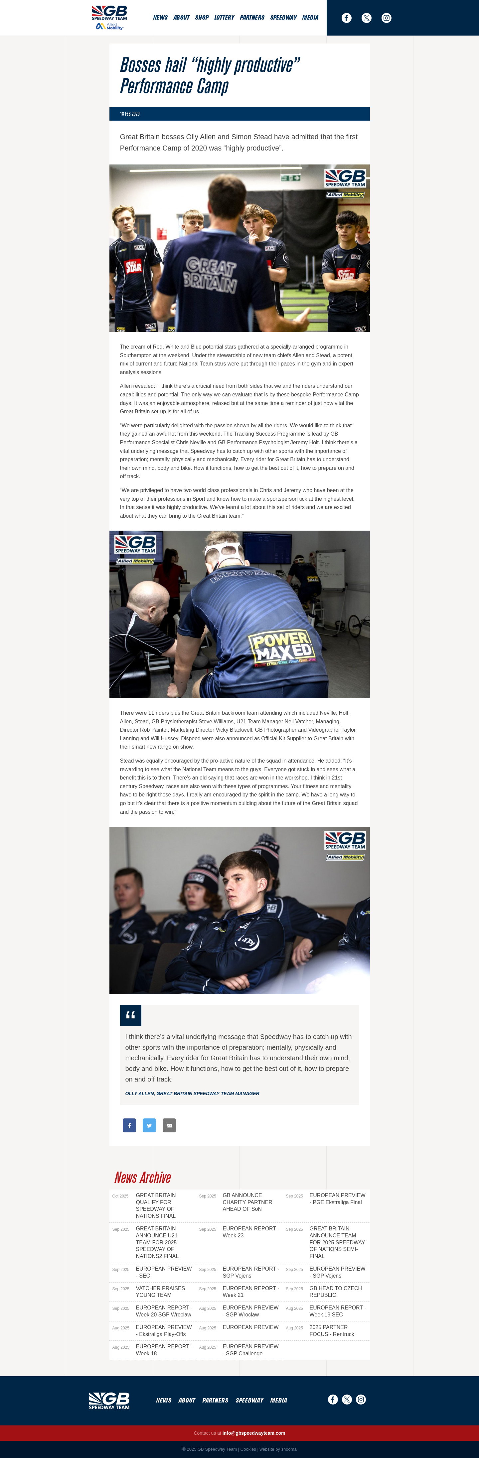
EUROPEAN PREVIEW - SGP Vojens (326, 1272)
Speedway (283, 17)
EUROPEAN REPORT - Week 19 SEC (326, 1311)
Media (310, 17)
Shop (201, 17)
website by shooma (277, 1449)
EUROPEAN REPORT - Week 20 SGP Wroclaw (152, 1311)
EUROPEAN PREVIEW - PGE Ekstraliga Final (326, 1199)
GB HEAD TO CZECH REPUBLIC (324, 1292)
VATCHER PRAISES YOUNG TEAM (148, 1292)
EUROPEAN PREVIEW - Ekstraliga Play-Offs (152, 1330)
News (160, 17)
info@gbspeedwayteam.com (254, 1433)
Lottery (224, 17)
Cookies (248, 1449)
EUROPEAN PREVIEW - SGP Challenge (239, 1350)
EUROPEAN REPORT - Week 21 (239, 1292)
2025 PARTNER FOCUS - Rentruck (320, 1330)
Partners (252, 17)
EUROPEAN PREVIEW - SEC (152, 1272)
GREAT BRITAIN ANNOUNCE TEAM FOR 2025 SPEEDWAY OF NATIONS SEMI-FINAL (325, 1242)
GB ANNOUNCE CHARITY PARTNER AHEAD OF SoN (235, 1202)
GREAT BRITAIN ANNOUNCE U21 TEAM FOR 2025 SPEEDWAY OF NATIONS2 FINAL (145, 1242)
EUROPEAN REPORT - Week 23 (239, 1232)
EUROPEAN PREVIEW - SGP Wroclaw (239, 1311)
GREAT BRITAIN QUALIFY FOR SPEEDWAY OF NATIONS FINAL (144, 1206)
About (181, 17)
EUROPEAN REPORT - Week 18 (152, 1350)
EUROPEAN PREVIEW (239, 1327)
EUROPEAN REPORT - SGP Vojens (239, 1272)
